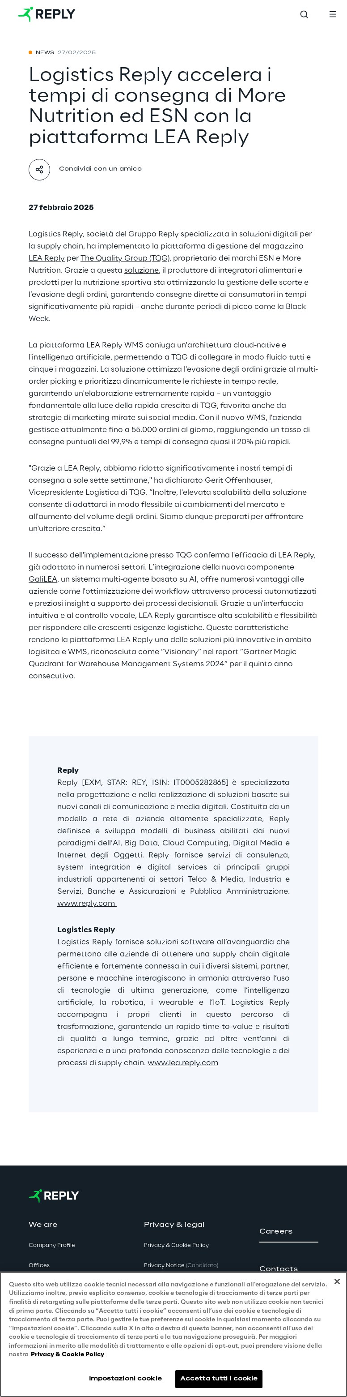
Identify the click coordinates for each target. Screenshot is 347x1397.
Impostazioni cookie (125, 1379)
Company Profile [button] (52, 1245)
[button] (288, 1232)
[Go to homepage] (47, 14)
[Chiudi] (337, 1281)
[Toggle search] (304, 14)
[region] (173, 1334)
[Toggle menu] (332, 14)
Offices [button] (39, 1265)
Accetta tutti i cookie (219, 1379)
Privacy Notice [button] (181, 1265)
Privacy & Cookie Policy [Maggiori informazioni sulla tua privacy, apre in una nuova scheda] (67, 1354)
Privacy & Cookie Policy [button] (176, 1245)
